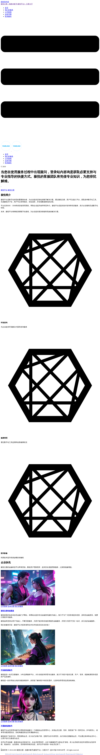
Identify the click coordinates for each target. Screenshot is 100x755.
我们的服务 (9, 10)
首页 (6, 8)
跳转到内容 (5, 2)
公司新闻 (8, 12)
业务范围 (8, 14)
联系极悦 (8, 16)
